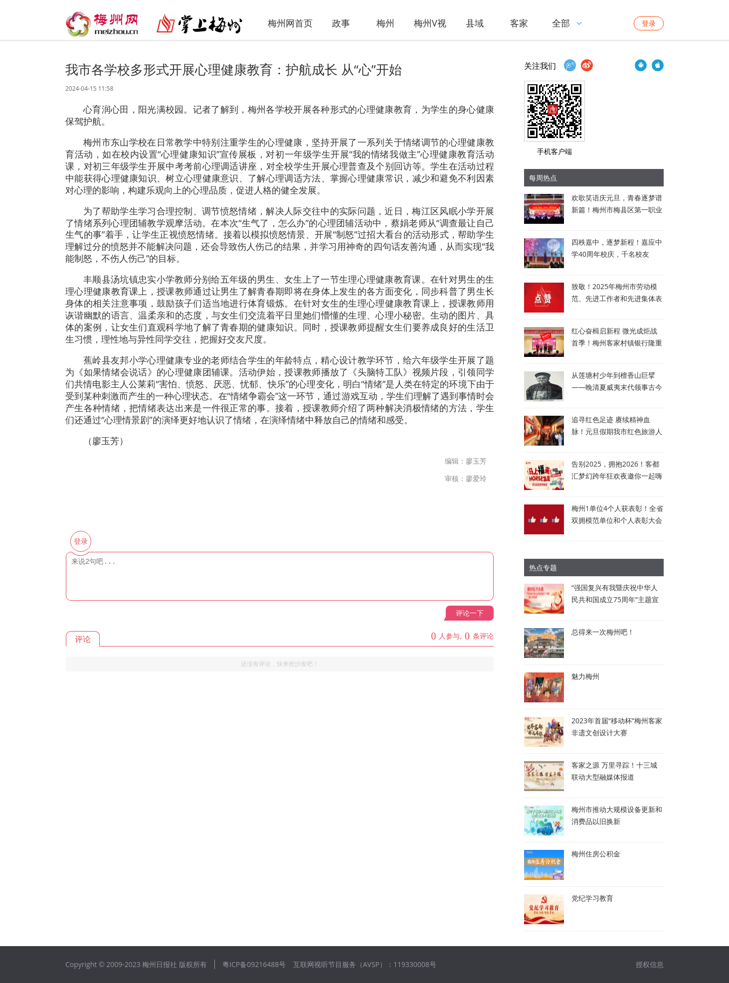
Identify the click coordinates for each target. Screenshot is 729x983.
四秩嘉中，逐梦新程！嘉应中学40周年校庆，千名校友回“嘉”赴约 (616, 254)
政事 (341, 23)
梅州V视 (430, 23)
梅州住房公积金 (595, 853)
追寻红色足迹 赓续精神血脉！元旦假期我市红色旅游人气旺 (616, 431)
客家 (519, 23)
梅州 (385, 23)
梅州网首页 (290, 23)
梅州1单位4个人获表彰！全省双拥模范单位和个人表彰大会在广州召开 (617, 520)
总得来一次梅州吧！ (602, 632)
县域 (475, 23)
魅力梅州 (585, 676)
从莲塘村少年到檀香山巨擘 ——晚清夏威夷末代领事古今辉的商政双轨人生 (616, 387)
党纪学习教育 (592, 898)
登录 (649, 23)
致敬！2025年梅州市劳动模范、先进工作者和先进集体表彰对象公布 (616, 298)
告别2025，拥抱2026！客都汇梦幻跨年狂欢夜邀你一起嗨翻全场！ (616, 475)
